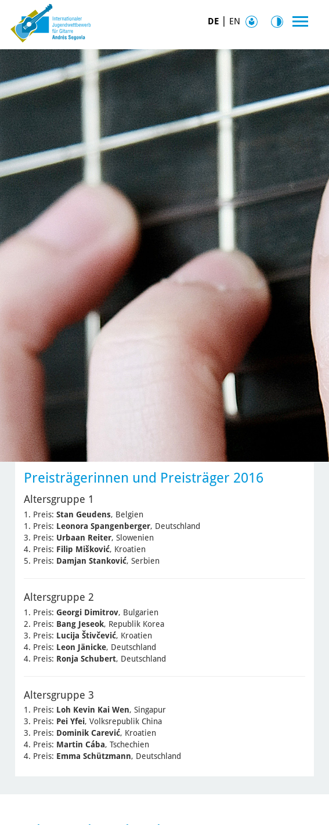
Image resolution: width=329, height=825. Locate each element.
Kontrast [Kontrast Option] (279, 22)
